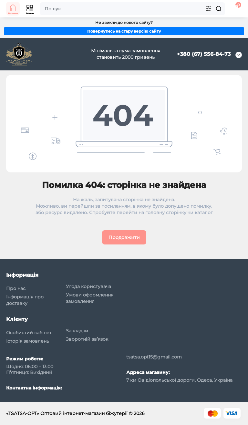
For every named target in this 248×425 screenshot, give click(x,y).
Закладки (77, 331)
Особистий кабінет (29, 333)
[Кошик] (235, 9)
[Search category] (208, 9)
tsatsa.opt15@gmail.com (154, 357)
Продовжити (124, 237)
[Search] (218, 9)
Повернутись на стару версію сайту (124, 31)
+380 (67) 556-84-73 (204, 54)
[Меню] (30, 9)
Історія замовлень (27, 341)
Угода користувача (88, 286)
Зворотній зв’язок (87, 339)
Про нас (16, 288)
